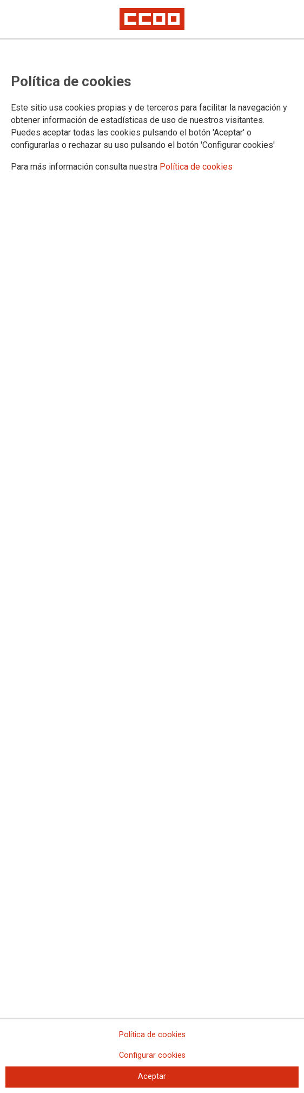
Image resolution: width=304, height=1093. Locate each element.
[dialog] (152, 546)
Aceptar (152, 1076)
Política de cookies (196, 166)
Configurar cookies (152, 1055)
